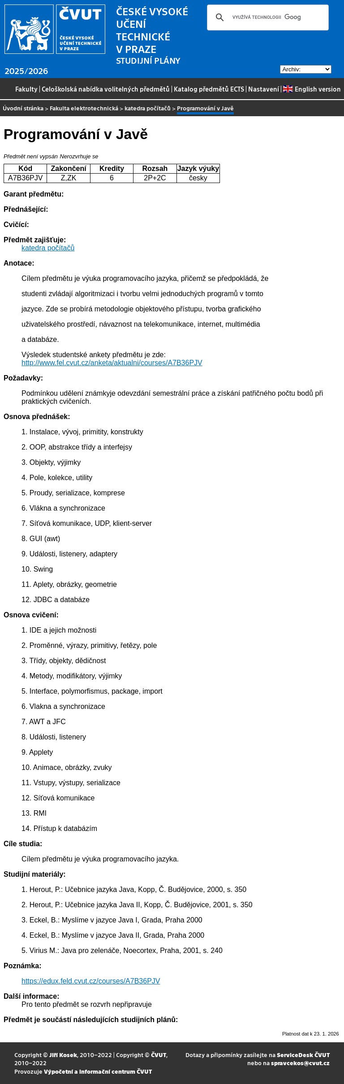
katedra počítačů (148, 108)
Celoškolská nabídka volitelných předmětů (106, 89)
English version (311, 89)
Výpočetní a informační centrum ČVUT (98, 1071)
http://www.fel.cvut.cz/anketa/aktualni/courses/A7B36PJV (112, 363)
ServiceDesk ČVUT (303, 1054)
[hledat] (266, 17)
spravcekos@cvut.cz (300, 1062)
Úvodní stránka (23, 108)
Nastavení (263, 89)
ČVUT (158, 1054)
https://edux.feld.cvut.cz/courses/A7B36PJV (91, 981)
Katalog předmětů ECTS (209, 89)
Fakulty (26, 89)
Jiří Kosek (63, 1054)
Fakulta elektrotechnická (84, 108)
